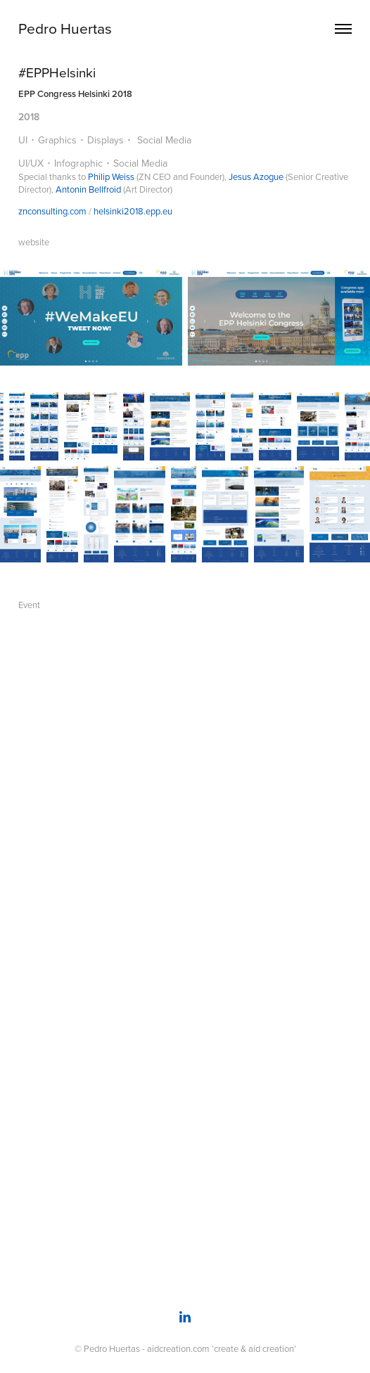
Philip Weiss (111, 176)
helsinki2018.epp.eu (133, 211)
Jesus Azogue (256, 176)
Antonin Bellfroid (88, 189)
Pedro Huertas (65, 28)
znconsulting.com (52, 211)
